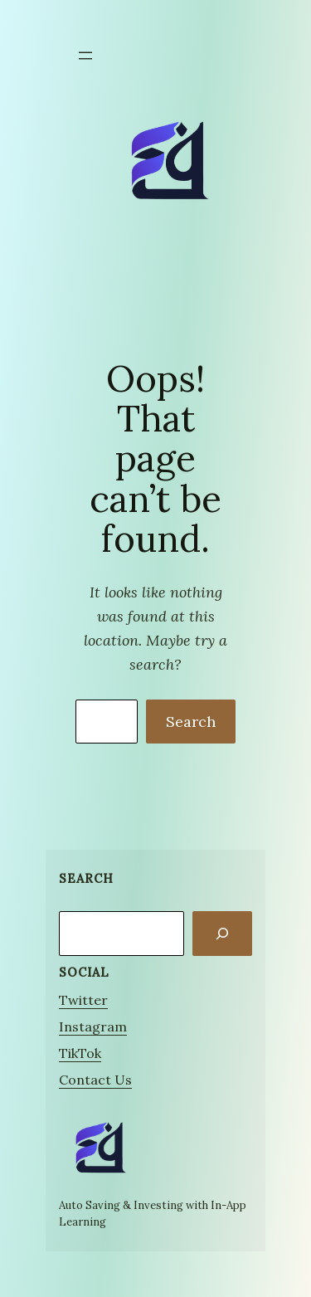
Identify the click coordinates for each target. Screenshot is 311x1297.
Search (191, 721)
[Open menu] (85, 56)
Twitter (83, 1000)
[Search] (222, 933)
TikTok (80, 1053)
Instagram (93, 1026)
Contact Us (95, 1079)
